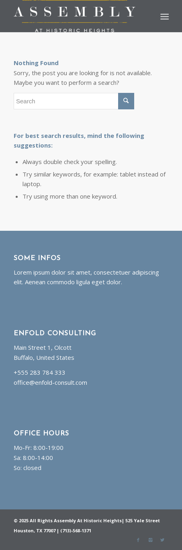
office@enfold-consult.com (50, 382)
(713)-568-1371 (75, 530)
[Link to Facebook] (138, 540)
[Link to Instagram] (150, 540)
